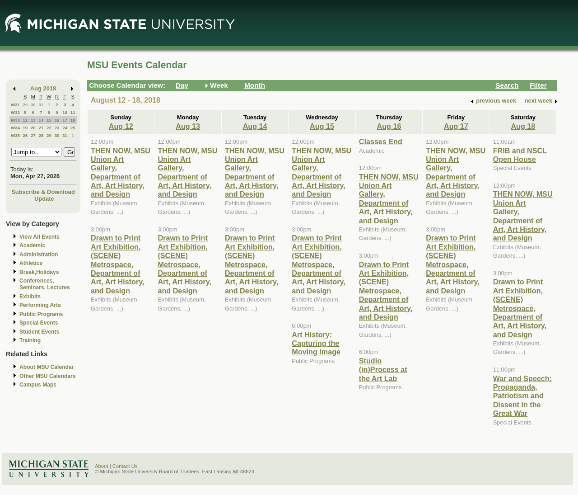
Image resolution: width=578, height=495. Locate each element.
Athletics (30, 263)
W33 (15, 120)
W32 (15, 112)
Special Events (38, 323)
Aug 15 (322, 126)
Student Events (39, 332)
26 (25, 135)
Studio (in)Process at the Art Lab (383, 369)
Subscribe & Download (43, 192)
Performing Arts (40, 305)
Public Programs (41, 314)
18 (72, 120)
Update (44, 198)
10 (64, 112)
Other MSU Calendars (47, 376)
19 (25, 127)
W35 (15, 135)
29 (25, 104)
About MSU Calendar (46, 367)
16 (57, 120)
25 (72, 127)
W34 (15, 127)
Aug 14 (255, 126)
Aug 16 (389, 126)
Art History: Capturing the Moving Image (316, 343)
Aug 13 (188, 126)
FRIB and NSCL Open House (520, 154)
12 (25, 120)
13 (33, 120)
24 (64, 127)
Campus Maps (37, 385)
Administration (38, 254)
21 (40, 127)
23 (57, 127)
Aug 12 (121, 126)
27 (33, 135)
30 (33, 104)
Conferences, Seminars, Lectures (44, 284)
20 (33, 127)
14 (40, 120)
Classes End (380, 141)
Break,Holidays (39, 272)
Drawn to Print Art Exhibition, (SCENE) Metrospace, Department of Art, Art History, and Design (117, 264)
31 (40, 104)
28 (40, 135)
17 (64, 120)
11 (72, 112)
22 (49, 127)
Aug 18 (523, 126)
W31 (15, 104)
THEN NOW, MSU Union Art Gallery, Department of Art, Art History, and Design (120, 172)
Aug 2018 (43, 88)
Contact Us (125, 466)
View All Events (39, 237)
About (101, 466)
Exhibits (30, 296)
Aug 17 (456, 126)
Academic (32, 245)
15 (49, 120)
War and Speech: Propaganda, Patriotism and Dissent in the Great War (522, 396)
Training (30, 340)
